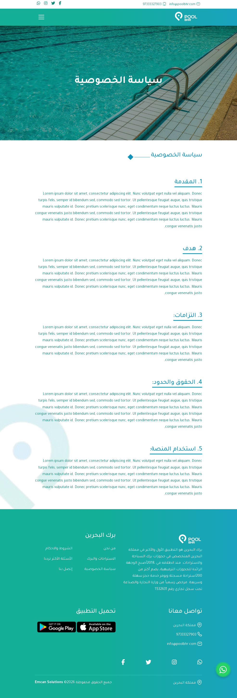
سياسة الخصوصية (100, 569)
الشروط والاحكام (58, 549)
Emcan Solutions (49, 683)
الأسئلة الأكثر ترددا (58, 559)
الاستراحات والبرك (101, 559)
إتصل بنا (65, 569)
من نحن (110, 549)
